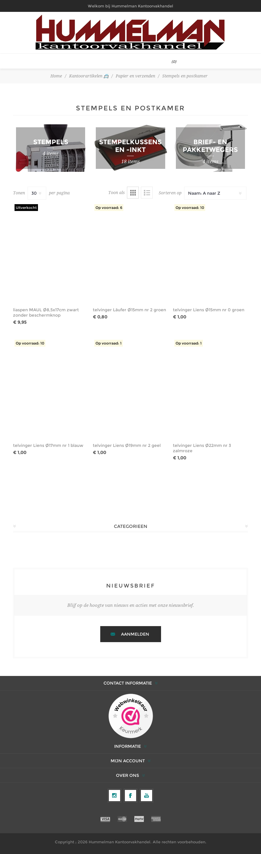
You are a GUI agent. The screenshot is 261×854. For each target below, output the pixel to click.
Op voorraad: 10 (190, 207)
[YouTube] (146, 795)
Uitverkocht (26, 207)
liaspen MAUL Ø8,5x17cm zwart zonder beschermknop (46, 312)
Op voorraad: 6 (109, 207)
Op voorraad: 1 (109, 343)
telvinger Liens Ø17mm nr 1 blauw (48, 445)
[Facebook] (130, 795)
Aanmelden (135, 634)
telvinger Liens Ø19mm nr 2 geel (127, 445)
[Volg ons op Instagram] (114, 795)
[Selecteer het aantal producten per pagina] (37, 193)
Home (56, 76)
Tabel (133, 193)
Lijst (147, 193)
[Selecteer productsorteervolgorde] (215, 193)
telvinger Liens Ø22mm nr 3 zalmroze (202, 448)
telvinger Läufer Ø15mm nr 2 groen (129, 309)
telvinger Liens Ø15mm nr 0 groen (208, 309)
